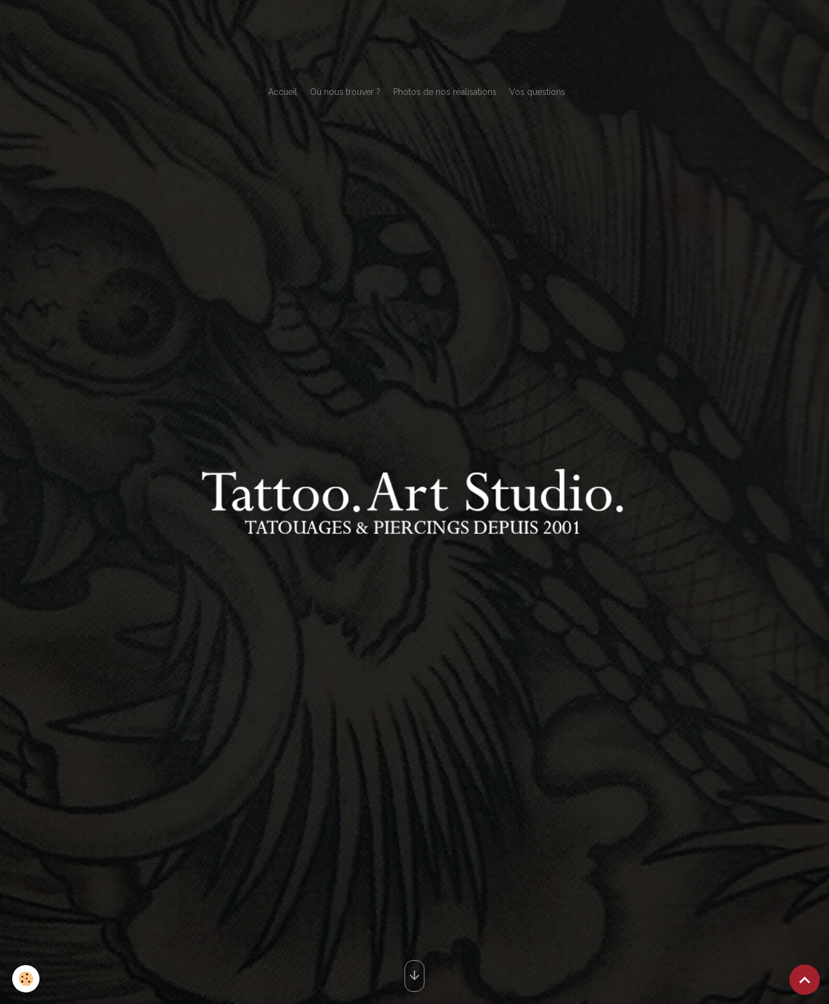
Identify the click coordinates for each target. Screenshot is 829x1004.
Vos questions (537, 92)
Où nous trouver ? (345, 92)
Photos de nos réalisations (445, 92)
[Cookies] (26, 978)
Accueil (282, 92)
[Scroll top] (804, 979)
